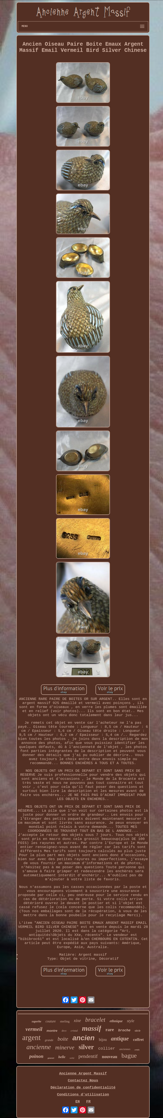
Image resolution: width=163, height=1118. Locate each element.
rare (109, 1029)
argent (31, 1037)
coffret (138, 1039)
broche (124, 1030)
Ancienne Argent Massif (83, 1073)
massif (91, 1028)
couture (50, 1021)
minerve (64, 1047)
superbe (36, 1021)
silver (86, 1047)
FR (88, 1102)
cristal (74, 1030)
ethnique (116, 1021)
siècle (138, 1030)
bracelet (95, 1019)
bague (129, 1055)
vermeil (33, 1029)
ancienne (38, 1047)
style (130, 1021)
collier (106, 1048)
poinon (36, 1056)
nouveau (109, 1056)
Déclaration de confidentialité (83, 1087)
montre (52, 1030)
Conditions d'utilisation (83, 1095)
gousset (51, 1058)
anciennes (124, 1049)
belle (61, 1057)
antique (120, 1038)
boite (63, 1039)
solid (72, 1058)
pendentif (88, 1056)
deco (64, 1030)
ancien (83, 1038)
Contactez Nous (83, 1080)
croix (137, 1049)
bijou (103, 1039)
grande (49, 1040)
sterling (65, 1021)
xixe (77, 1020)
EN (77, 1102)
